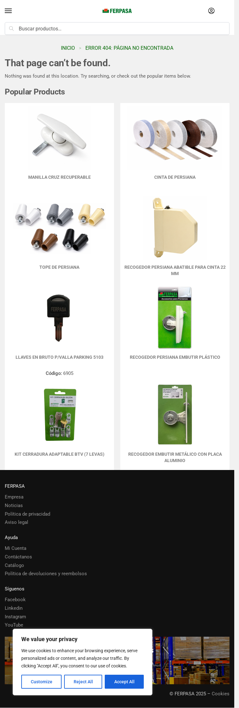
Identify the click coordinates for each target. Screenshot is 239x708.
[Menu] (14, 11)
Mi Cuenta (15, 548)
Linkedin (14, 608)
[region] (82, 662)
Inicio (68, 48)
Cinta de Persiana (175, 177)
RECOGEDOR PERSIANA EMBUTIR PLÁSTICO (175, 357)
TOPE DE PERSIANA (59, 267)
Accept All (124, 681)
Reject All (83, 681)
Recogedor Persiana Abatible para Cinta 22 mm (175, 270)
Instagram (15, 617)
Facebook (15, 599)
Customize (41, 681)
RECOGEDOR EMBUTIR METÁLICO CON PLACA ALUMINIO (175, 457)
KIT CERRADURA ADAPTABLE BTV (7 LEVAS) (59, 454)
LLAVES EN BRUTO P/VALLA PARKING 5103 (59, 357)
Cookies (220, 694)
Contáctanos (18, 557)
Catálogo (14, 565)
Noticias (14, 505)
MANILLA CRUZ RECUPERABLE (59, 177)
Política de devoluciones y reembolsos (46, 573)
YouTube (14, 625)
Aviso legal (16, 522)
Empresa (14, 497)
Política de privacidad (27, 514)
